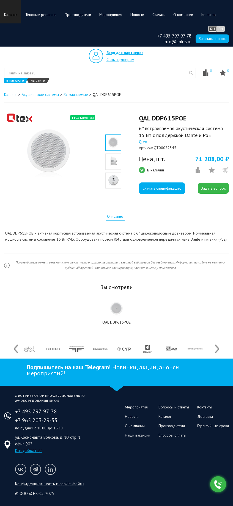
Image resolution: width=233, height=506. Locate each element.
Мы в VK (20, 469)
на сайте (38, 80)
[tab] (115, 216)
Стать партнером (120, 59)
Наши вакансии (137, 435)
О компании (183, 14)
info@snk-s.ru (177, 42)
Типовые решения (40, 14)
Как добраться (28, 450)
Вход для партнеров (124, 52)
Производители (78, 14)
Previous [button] (16, 349)
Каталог (10, 14)
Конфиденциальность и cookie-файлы (49, 483)
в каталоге (15, 80)
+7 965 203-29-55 (36, 420)
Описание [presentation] (115, 216)
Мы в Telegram (35, 469)
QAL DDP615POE (116, 322)
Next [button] (217, 349)
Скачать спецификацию (162, 188)
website (191, 73)
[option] (49, 152)
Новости (137, 14)
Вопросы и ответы (173, 407)
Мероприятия (110, 14)
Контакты (208, 14)
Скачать (158, 14)
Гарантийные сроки (213, 425)
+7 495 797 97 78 (174, 36)
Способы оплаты (172, 435)
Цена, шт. (152, 159)
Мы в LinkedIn (50, 469)
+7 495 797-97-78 (36, 411)
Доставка (205, 416)
